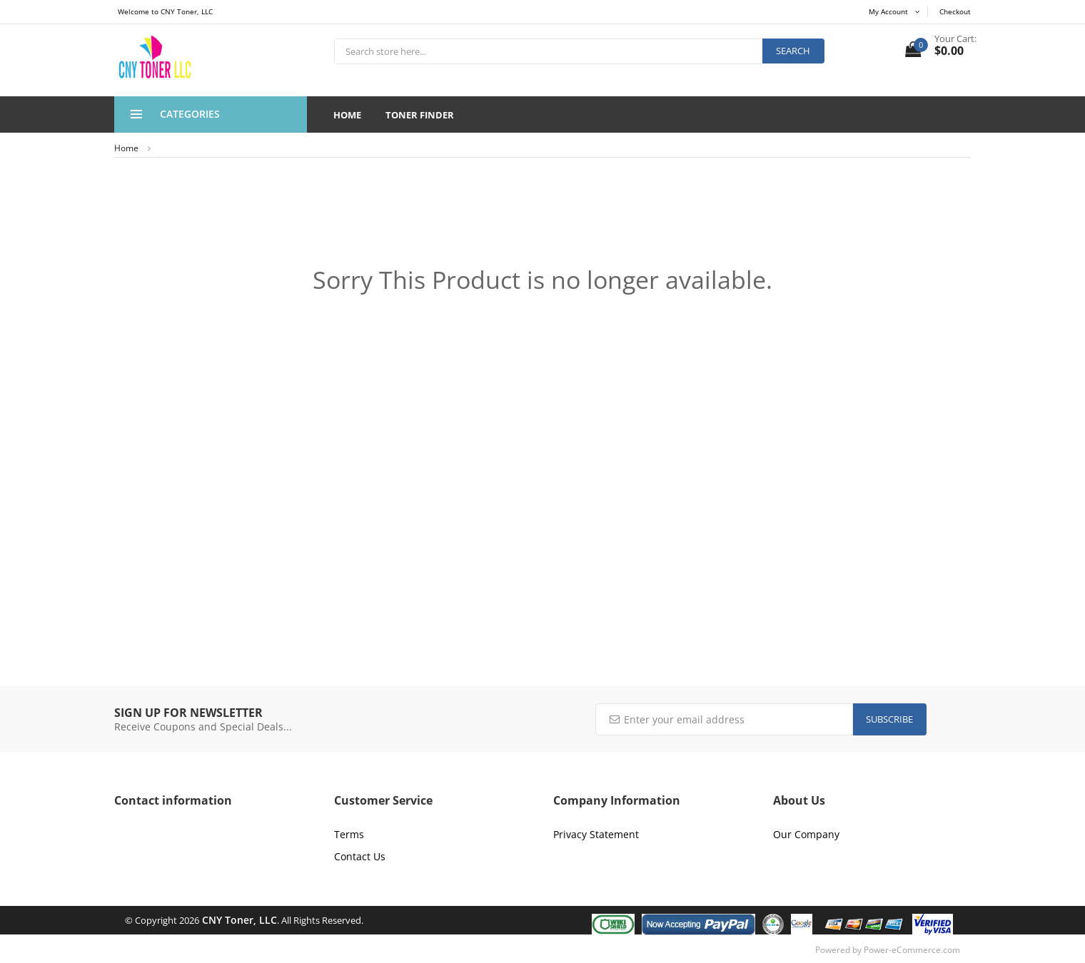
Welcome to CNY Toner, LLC (165, 11)
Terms (349, 834)
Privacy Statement (596, 834)
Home (347, 114)
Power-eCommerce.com (912, 950)
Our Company (806, 834)
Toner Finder (419, 114)
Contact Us (359, 856)
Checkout (955, 11)
